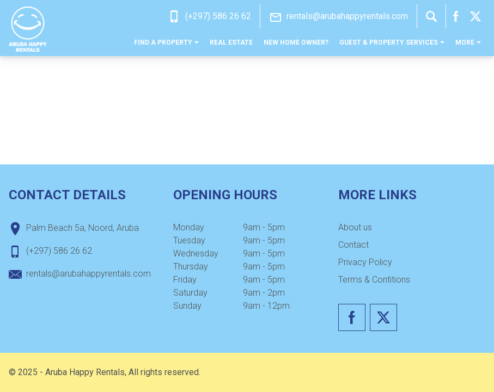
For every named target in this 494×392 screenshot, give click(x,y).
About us (355, 227)
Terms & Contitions (374, 279)
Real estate (231, 42)
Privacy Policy (365, 262)
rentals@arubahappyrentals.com (347, 16)
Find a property (166, 42)
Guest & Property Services (391, 42)
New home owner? (296, 42)
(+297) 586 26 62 (218, 16)
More (468, 42)
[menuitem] (166, 42)
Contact (353, 245)
